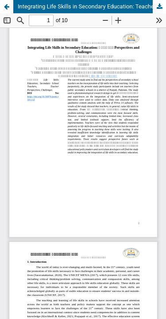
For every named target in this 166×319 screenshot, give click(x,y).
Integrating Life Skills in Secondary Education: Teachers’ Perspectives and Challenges (92, 6)
